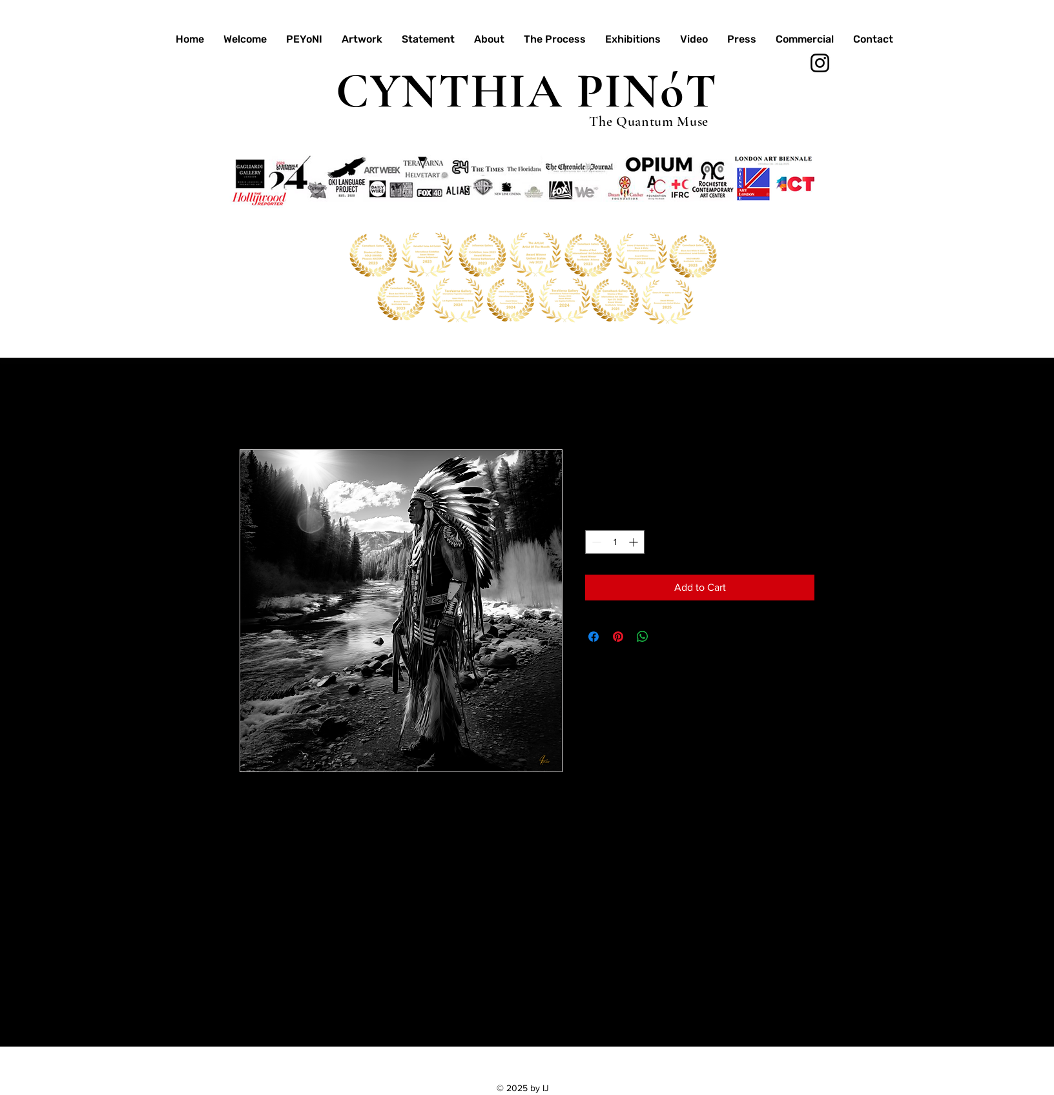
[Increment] (634, 542)
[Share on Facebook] (593, 636)
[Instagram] (819, 63)
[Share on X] (667, 636)
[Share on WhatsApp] (642, 636)
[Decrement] (595, 542)
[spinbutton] (614, 542)
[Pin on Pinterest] (618, 636)
